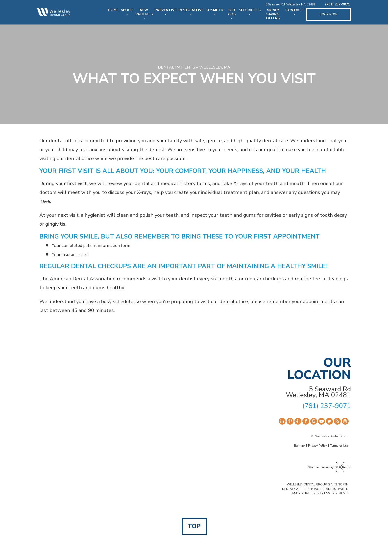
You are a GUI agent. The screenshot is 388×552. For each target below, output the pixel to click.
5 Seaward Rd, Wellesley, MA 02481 (290, 4)
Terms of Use (339, 446)
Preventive (165, 12)
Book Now (328, 14)
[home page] (53, 12)
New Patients (144, 14)
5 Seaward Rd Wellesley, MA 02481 (318, 392)
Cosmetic (214, 12)
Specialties (250, 12)
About (127, 12)
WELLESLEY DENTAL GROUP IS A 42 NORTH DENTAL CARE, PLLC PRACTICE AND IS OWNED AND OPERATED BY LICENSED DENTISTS (315, 488)
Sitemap (299, 446)
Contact (294, 12)
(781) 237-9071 (337, 4)
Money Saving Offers (273, 14)
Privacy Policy (317, 446)
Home (113, 10)
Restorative (190, 12)
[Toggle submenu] (126, 14)
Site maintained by (328, 467)
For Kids (231, 14)
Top (194, 526)
